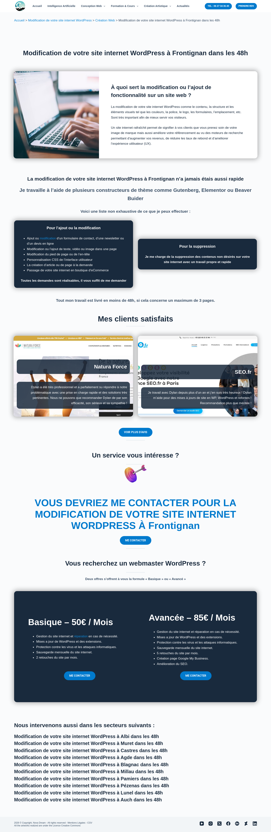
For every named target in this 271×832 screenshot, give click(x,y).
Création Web (105, 20)
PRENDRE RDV (246, 6)
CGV (89, 822)
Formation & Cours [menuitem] (125, 6)
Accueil (19, 20)
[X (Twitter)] (219, 823)
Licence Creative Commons (66, 825)
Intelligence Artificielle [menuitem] (61, 6)
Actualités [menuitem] (183, 6)
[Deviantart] (246, 823)
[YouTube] (202, 823)
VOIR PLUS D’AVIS (135, 432)
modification (48, 238)
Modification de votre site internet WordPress (60, 20)
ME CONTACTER (135, 540)
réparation (81, 636)
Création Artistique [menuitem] (158, 6)
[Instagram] (211, 823)
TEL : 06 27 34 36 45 (218, 6)
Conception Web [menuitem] (94, 6)
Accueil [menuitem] (37, 6)
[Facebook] (228, 823)
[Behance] (237, 823)
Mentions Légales (76, 822)
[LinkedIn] (255, 823)
